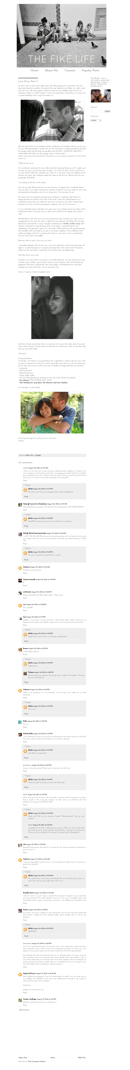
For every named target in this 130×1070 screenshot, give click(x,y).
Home (34, 70)
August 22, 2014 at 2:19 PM (38, 648)
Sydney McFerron (29, 973)
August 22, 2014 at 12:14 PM (46, 579)
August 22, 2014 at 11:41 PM (42, 779)
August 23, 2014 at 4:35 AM (36, 844)
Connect (70, 70)
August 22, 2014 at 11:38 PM (43, 518)
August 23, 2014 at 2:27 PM (42, 825)
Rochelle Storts (28, 893)
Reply (25, 480)
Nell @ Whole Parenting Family (34, 533)
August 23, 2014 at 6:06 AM (40, 859)
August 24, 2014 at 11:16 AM (44, 893)
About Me (51, 70)
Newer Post (23, 1058)
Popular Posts (90, 70)
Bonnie (25, 648)
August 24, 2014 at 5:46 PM (43, 672)
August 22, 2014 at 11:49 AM (40, 567)
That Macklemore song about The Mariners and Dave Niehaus (43, 383)
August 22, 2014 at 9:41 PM (37, 794)
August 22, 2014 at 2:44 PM (40, 689)
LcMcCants (27, 592)
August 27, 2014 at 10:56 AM (46, 973)
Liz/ (24, 604)
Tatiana (31, 672)
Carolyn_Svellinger (29, 999)
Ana (24, 617)
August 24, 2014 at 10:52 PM (43, 875)
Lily (24, 844)
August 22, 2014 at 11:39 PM (43, 663)
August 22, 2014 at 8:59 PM (42, 765)
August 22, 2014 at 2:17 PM (36, 617)
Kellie (25, 721)
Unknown (26, 567)
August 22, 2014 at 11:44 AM (56, 533)
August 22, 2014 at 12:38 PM (36, 604)
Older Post (82, 1058)
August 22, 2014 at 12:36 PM (42, 592)
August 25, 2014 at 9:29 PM (42, 943)
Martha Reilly (28, 733)
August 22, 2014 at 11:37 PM (43, 489)
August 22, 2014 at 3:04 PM (37, 721)
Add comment (24, 1010)
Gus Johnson (24, 380)
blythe (30, 489)
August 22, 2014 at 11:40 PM (43, 552)
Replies (28, 485)
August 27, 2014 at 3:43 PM (46, 999)
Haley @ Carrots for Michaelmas (35, 504)
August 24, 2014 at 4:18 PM (38, 910)
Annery (25, 910)
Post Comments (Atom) (36, 1061)
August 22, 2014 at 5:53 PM (43, 733)
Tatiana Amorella (29, 579)
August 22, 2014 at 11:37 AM (38, 468)
